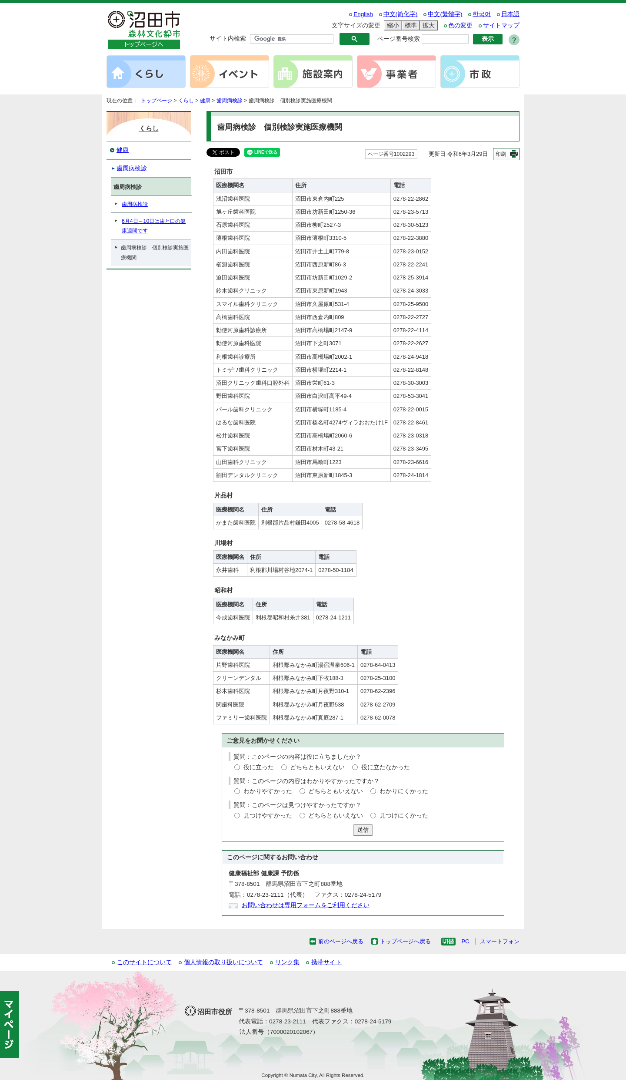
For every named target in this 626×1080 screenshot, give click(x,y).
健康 (205, 101)
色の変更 (460, 25)
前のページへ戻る (340, 941)
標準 (409, 25)
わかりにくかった (404, 791)
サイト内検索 (228, 38)
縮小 (391, 25)
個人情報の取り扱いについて (223, 962)
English (363, 14)
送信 (363, 830)
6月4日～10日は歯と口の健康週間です (154, 226)
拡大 (427, 25)
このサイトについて (144, 962)
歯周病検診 (229, 101)
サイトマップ (501, 25)
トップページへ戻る (405, 941)
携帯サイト (326, 962)
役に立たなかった (385, 767)
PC (465, 941)
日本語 (510, 14)
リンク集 (287, 962)
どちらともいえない (317, 767)
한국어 (482, 14)
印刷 (501, 154)
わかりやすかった (267, 791)
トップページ (156, 101)
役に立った (258, 767)
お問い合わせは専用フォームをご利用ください (306, 905)
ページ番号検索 (398, 39)
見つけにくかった (404, 815)
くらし (186, 101)
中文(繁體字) (445, 14)
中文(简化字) (400, 14)
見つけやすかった (267, 815)
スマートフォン (499, 941)
